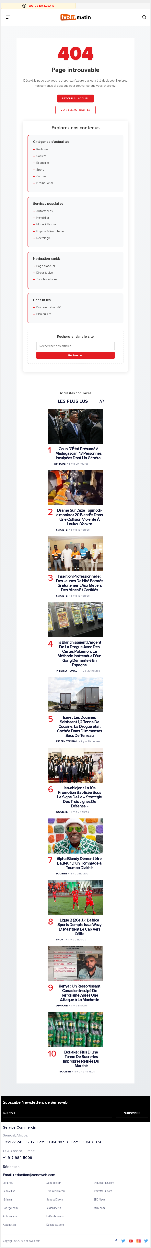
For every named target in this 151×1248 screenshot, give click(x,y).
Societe (61, 529)
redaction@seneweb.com (34, 1175)
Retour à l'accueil (75, 98)
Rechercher (75, 355)
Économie (42, 163)
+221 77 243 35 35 (18, 1142)
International (44, 183)
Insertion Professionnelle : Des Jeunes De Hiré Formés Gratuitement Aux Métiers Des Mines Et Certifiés (79, 583)
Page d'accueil (45, 266)
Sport (40, 169)
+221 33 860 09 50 (86, 1142)
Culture (41, 176)
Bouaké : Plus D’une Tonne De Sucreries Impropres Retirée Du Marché (81, 1059)
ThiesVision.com (55, 1191)
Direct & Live (44, 273)
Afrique (59, 463)
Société (41, 156)
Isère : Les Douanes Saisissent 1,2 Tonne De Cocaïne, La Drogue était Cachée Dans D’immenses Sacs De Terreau (79, 726)
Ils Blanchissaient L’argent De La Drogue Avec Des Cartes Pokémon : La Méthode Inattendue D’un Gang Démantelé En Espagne (79, 653)
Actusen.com (10, 1216)
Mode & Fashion (46, 224)
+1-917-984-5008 (17, 1158)
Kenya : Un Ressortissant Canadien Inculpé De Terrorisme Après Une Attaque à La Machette (79, 993)
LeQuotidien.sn (55, 1216)
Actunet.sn (9, 1225)
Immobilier (42, 218)
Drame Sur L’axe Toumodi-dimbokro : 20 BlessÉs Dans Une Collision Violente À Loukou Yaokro (79, 517)
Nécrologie (43, 238)
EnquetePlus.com (104, 1183)
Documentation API (48, 307)
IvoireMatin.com (103, 1191)
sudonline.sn (53, 1208)
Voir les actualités (75, 110)
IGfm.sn (7, 1200)
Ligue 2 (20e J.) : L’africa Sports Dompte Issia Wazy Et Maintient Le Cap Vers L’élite (79, 927)
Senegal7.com (54, 1200)
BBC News (100, 1200)
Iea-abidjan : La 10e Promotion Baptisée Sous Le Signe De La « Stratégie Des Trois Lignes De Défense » (79, 797)
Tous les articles (46, 279)
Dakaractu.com (55, 1225)
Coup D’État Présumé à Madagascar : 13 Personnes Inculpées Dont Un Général (78, 453)
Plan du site (44, 314)
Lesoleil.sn (9, 1191)
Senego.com (53, 1183)
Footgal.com (10, 1208)
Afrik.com (99, 1208)
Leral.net (8, 1183)
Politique (42, 149)
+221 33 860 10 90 (52, 1142)
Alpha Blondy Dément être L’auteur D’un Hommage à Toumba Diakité (79, 863)
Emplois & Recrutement (51, 231)
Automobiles (44, 211)
